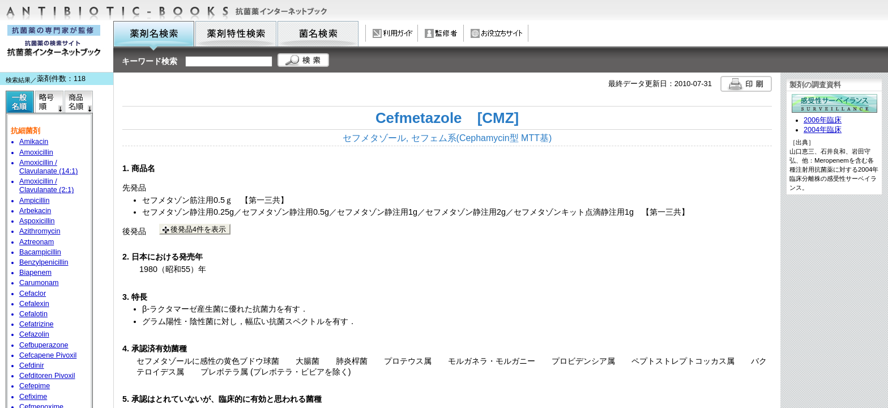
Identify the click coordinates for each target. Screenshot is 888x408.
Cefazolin (34, 334)
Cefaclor (32, 294)
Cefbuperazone (44, 345)
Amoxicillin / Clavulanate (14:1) (48, 167)
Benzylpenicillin (44, 262)
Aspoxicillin (37, 221)
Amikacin (33, 142)
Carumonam (39, 283)
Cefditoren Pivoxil (47, 376)
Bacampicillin (40, 252)
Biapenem (35, 273)
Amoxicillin (36, 152)
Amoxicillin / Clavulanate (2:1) (46, 185)
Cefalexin (34, 304)
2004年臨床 (823, 130)
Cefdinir (31, 365)
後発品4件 (198, 229)
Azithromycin (39, 231)
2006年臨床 (823, 120)
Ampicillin (34, 201)
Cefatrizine (36, 324)
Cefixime (33, 397)
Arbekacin (35, 211)
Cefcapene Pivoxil (47, 355)
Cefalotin (33, 314)
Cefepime (34, 386)
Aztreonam (36, 242)
